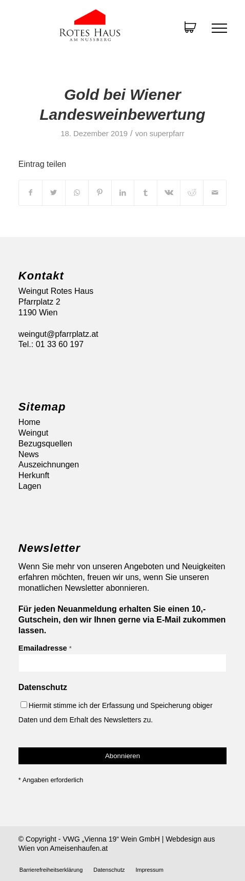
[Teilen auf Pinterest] (100, 192)
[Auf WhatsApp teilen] (77, 192)
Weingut (33, 432)
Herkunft (33, 475)
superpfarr (167, 134)
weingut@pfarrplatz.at (58, 334)
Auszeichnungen (48, 464)
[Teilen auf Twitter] (54, 192)
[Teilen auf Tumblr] (145, 192)
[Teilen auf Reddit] (191, 192)
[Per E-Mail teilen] (214, 192)
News (28, 454)
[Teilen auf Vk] (168, 192)
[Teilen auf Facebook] (30, 192)
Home (29, 422)
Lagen (30, 486)
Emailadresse (45, 648)
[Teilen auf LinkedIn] (123, 192)
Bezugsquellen (45, 443)
